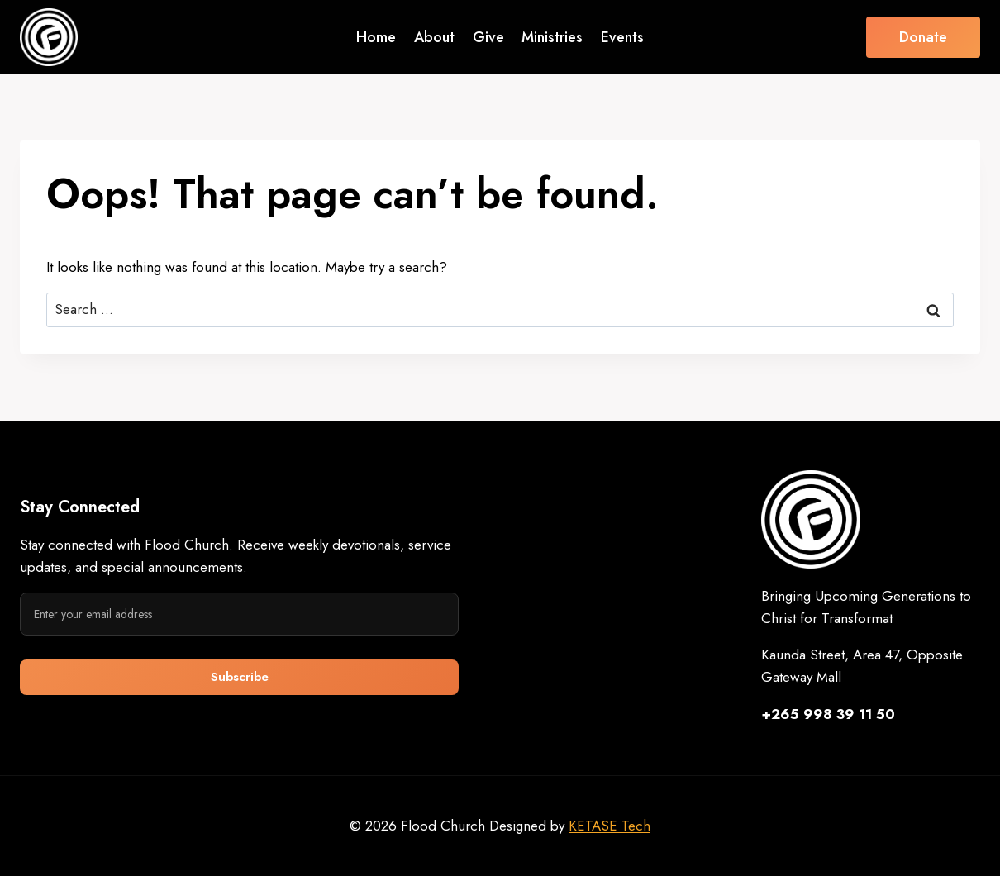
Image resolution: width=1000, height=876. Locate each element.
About (434, 37)
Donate (923, 37)
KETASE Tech (609, 826)
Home (376, 37)
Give (488, 37)
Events (622, 37)
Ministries (552, 37)
